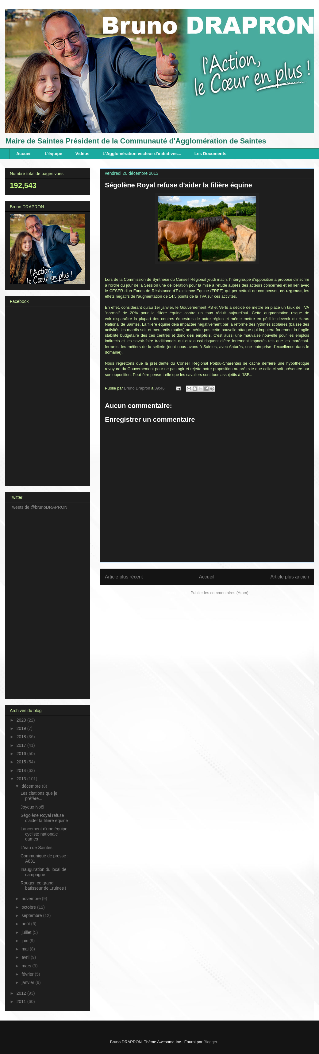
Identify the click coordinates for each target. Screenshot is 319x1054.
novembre (31, 898)
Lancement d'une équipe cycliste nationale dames (44, 834)
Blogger (210, 1042)
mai (25, 948)
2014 (22, 770)
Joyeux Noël (32, 807)
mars (26, 965)
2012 (22, 993)
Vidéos (82, 153)
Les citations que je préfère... (39, 796)
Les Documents (210, 153)
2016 (22, 753)
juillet (27, 932)
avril (26, 957)
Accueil (24, 153)
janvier (28, 982)
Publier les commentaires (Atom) (219, 592)
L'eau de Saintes (36, 847)
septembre (32, 915)
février (28, 974)
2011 (22, 1001)
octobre (29, 907)
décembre (31, 786)
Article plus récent (124, 576)
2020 (22, 720)
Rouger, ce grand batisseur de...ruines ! (43, 885)
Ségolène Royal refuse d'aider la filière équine (44, 818)
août (26, 923)
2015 (22, 761)
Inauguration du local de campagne (43, 872)
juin (25, 940)
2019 (22, 728)
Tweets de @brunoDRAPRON (38, 507)
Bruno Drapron (137, 388)
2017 (22, 745)
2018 (22, 736)
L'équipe (53, 153)
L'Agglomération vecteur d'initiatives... (141, 153)
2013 (22, 778)
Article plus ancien (289, 576)
